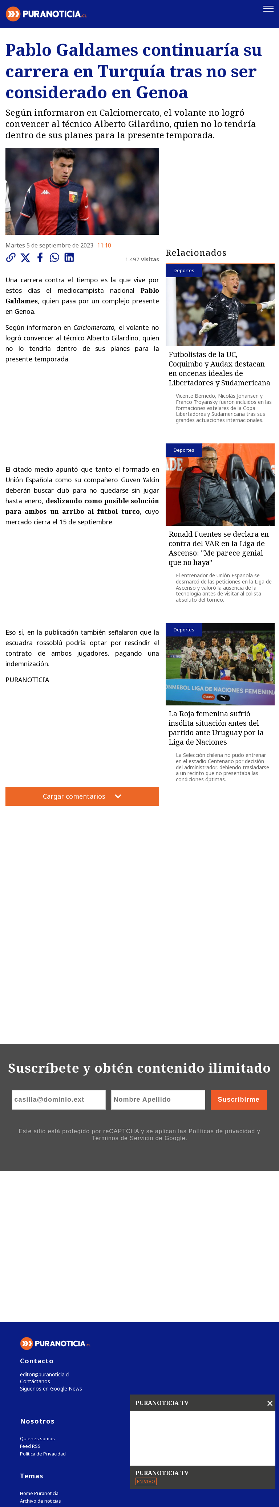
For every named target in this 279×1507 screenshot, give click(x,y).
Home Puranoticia (39, 1343)
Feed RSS (30, 1296)
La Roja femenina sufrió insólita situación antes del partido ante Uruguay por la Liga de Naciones (216, 727)
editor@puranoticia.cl (43, 1223)
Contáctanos (33, 1230)
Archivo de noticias (40, 1351)
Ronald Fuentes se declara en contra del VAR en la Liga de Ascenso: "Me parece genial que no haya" (219, 547)
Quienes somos (37, 1288)
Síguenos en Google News (49, 1238)
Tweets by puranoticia (50, 1373)
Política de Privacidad (43, 1304)
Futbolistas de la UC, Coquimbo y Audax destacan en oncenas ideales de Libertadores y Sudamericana (219, 368)
